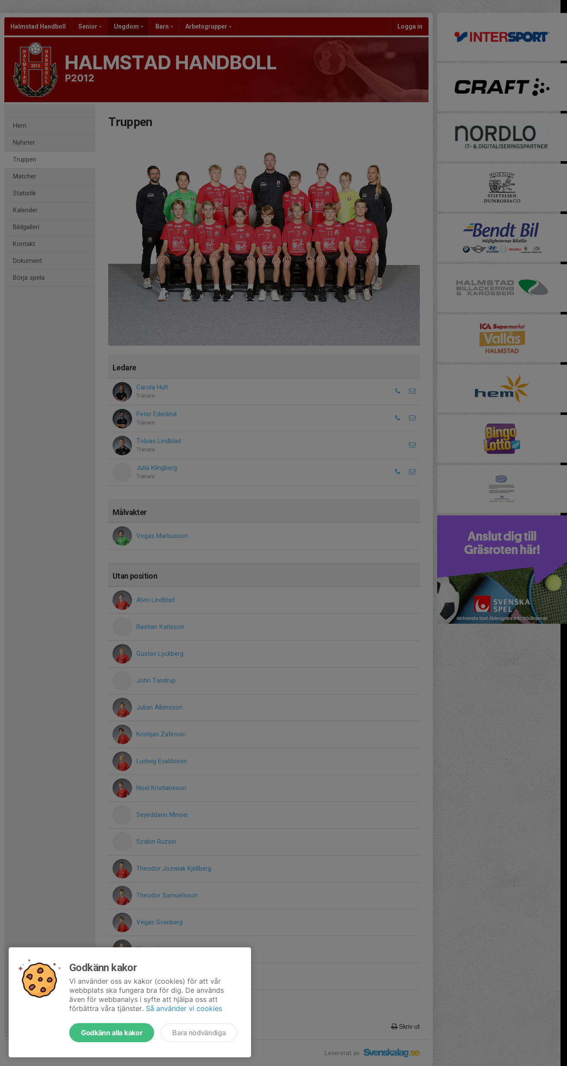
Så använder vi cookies (184, 1008)
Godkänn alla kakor (111, 1032)
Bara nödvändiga (199, 1032)
